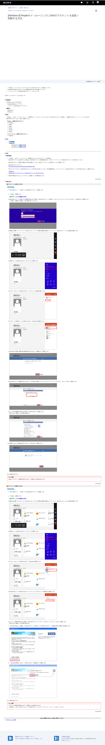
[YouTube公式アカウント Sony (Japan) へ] (89, 729)
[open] (93, 2)
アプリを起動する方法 (21, 138)
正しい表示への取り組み (35, 738)
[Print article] (96, 11)
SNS (34, 29)
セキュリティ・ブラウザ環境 (60, 722)
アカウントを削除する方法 (19, 88)
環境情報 (82, 725)
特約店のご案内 (64, 725)
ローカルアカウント (61, 110)
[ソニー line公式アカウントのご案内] (82, 729)
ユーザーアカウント (56, 101)
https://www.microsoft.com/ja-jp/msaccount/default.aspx (22, 107)
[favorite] (81, 2)
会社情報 (51, 725)
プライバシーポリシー (22, 738)
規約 (93, 722)
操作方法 (12, 84)
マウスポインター (21, 172)
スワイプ (51, 172)
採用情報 (57, 725)
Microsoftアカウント (41, 99)
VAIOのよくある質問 (11, 661)
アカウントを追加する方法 (19, 86)
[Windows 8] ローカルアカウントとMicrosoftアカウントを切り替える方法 (26, 114)
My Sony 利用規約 (90, 725)
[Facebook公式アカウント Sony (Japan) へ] (92, 729)
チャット (30, 32)
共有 (72, 58)
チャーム (64, 172)
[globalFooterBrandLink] (88, 739)
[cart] (87, 2)
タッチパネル (34, 172)
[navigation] (99, 2)
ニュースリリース (74, 725)
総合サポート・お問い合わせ (18, 8)
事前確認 (12, 83)
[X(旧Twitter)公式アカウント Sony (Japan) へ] (85, 729)
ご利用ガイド (87, 722)
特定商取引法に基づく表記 (75, 722)
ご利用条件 (13, 738)
